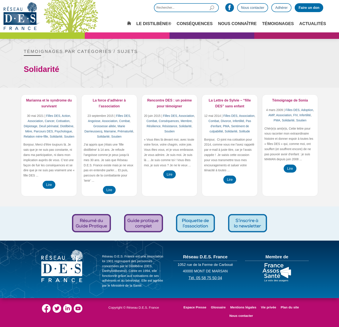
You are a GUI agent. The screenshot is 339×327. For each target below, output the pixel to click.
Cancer (49, 121)
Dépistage (30, 126)
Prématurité (125, 131)
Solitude (244, 131)
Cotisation (62, 121)
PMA (226, 126)
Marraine (110, 131)
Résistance (169, 126)
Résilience (154, 126)
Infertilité (238, 121)
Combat (124, 121)
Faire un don (309, 8)
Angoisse (94, 121)
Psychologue (63, 131)
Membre (186, 121)
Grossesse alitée (104, 126)
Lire (49, 185)
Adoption (307, 110)
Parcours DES (43, 131)
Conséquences (169, 121)
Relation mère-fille (36, 136)
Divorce (226, 121)
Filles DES (53, 115)
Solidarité (56, 136)
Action (66, 115)
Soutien (69, 136)
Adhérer (281, 8)
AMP (271, 115)
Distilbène (66, 126)
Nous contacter (252, 8)
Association (35, 121)
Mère (28, 131)
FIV (295, 115)
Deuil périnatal (49, 126)
